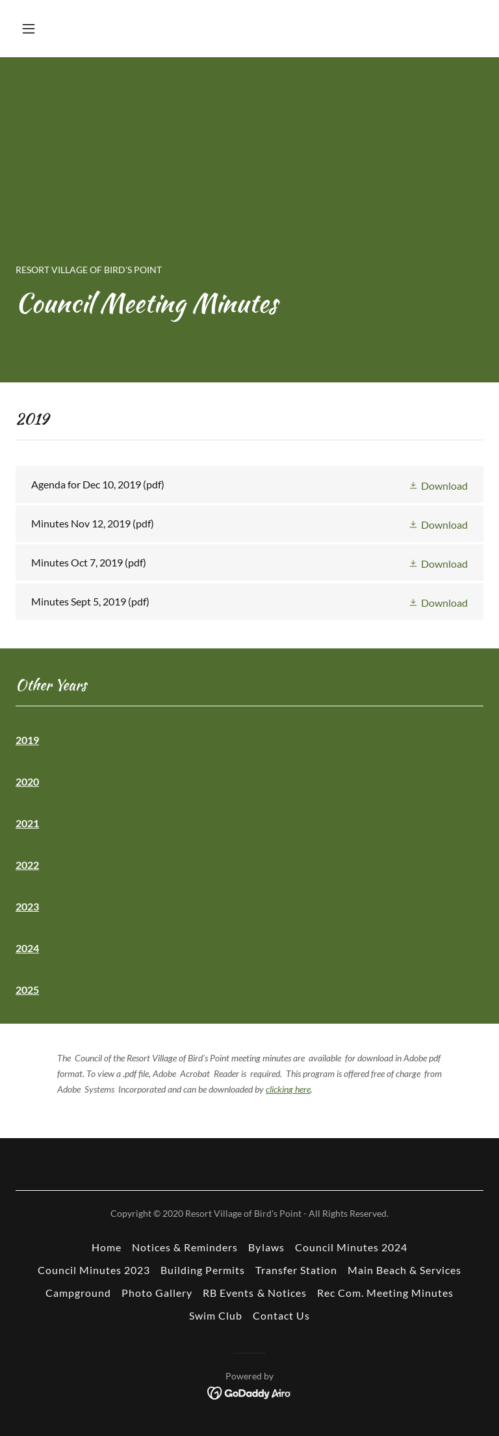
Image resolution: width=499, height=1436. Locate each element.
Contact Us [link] (281, 1315)
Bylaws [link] (266, 1247)
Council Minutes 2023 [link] (94, 1270)
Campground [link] (78, 1292)
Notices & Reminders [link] (185, 1247)
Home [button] (107, 1247)
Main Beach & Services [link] (404, 1270)
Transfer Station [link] (296, 1270)
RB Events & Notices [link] (254, 1292)
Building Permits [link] (202, 1270)
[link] (249, 484)
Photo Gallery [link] (157, 1292)
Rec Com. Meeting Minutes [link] (385, 1292)
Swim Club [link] (215, 1315)
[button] (69, 29)
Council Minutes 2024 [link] (351, 1247)
